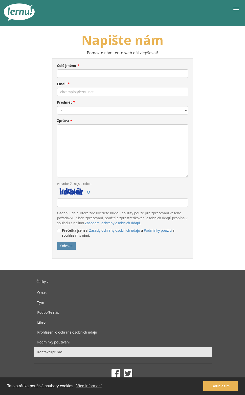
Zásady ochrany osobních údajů (114, 230)
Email (62, 84)
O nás (42, 292)
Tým (40, 302)
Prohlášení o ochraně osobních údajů (67, 332)
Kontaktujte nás (50, 352)
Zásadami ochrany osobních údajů (112, 223)
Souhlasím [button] (221, 386)
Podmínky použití (158, 230)
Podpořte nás (48, 312)
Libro (41, 322)
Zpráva (63, 120)
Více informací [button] (89, 386)
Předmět (64, 102)
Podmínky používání (53, 342)
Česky (43, 281)
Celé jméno (66, 65)
